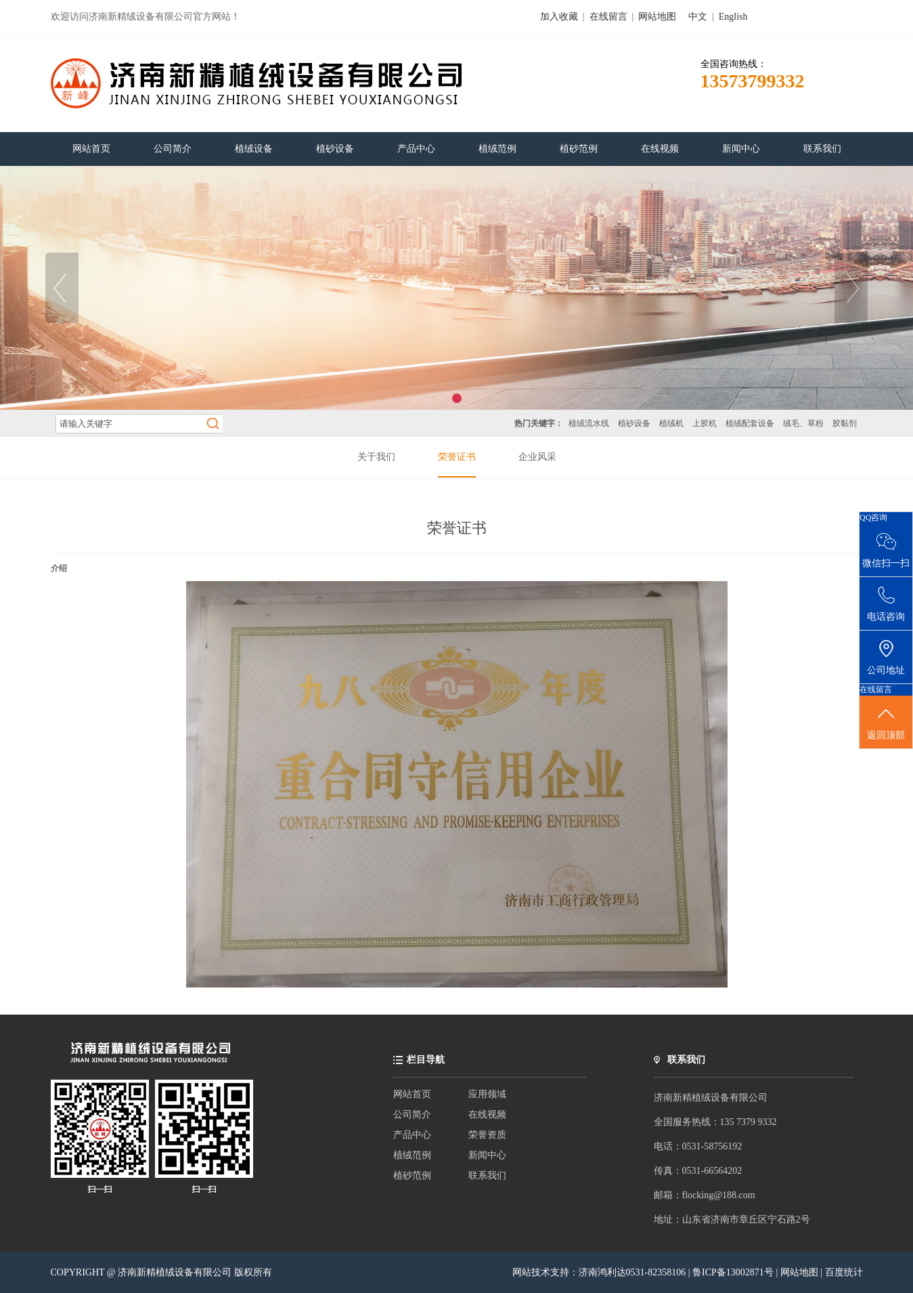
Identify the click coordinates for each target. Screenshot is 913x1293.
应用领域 (487, 1094)
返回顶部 (886, 722)
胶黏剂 (844, 423)
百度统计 (844, 1272)
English (733, 17)
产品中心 (412, 1135)
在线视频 (487, 1114)
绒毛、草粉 (803, 423)
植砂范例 (412, 1175)
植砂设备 (634, 423)
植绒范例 (412, 1155)
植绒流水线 (589, 423)
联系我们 (487, 1175)
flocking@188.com (718, 1195)
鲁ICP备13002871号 (734, 1272)
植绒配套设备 (750, 423)
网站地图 (657, 17)
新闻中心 (487, 1155)
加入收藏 (559, 17)
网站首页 (412, 1094)
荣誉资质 (487, 1135)
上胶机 (704, 423)
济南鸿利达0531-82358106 (632, 1272)
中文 (697, 17)
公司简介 (412, 1114)
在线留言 (608, 17)
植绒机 (671, 423)
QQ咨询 (873, 517)
